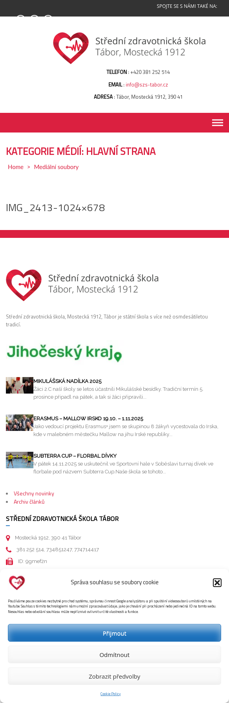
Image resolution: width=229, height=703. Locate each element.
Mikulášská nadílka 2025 (67, 381)
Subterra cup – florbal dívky (75, 456)
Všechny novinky (34, 493)
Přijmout (114, 633)
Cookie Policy (111, 693)
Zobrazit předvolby (114, 676)
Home (16, 166)
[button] (217, 583)
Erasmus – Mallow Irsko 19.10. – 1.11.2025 (88, 418)
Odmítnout (114, 655)
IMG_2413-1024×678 (55, 207)
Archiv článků (29, 501)
